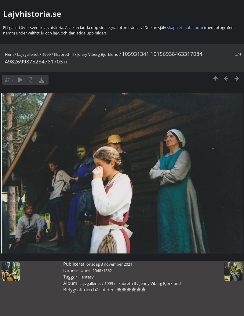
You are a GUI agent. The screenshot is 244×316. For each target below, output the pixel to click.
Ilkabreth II (64, 54)
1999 (46, 54)
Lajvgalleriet (28, 54)
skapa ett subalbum (185, 27)
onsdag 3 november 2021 (109, 264)
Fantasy (86, 277)
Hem (9, 54)
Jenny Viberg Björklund (97, 54)
